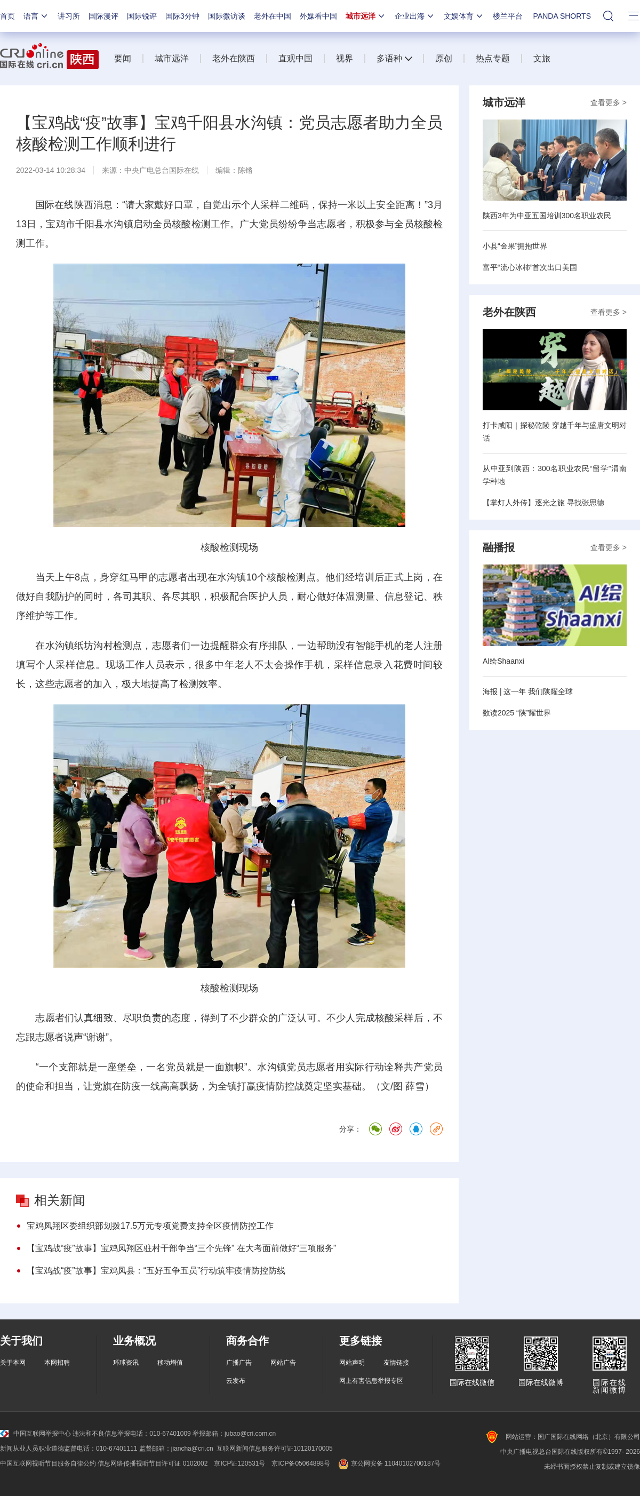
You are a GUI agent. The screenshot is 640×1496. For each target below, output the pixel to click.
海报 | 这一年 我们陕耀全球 (528, 691)
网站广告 (283, 1362)
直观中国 (295, 58)
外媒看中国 (318, 16)
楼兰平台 (508, 16)
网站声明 (352, 1362)
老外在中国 (272, 16)
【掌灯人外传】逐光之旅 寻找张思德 (543, 502)
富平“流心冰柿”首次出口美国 (530, 267)
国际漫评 (103, 16)
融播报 (499, 547)
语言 (36, 16)
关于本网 (13, 1362)
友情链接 (396, 1362)
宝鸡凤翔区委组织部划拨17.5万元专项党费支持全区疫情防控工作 (150, 1225)
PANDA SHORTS (562, 16)
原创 (443, 58)
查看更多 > (608, 102)
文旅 (541, 58)
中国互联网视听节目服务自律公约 (48, 1463)
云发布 (235, 1380)
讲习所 (69, 16)
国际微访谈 (226, 16)
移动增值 (170, 1362)
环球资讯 (126, 1362)
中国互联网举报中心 (35, 1433)
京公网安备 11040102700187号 (389, 1463)
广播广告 (239, 1362)
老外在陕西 (233, 58)
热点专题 (493, 58)
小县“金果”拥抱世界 (515, 246)
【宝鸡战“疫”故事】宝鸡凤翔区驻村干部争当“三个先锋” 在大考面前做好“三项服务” (181, 1248)
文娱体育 (464, 16)
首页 (7, 16)
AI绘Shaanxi (503, 661)
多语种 (389, 58)
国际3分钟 (182, 16)
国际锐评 (142, 16)
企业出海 (415, 16)
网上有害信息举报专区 (371, 1380)
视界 (344, 58)
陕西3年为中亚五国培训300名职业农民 (547, 215)
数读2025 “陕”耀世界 (517, 713)
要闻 (122, 58)
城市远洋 (366, 16)
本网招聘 (57, 1362)
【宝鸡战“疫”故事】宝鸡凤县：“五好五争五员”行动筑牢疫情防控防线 (156, 1270)
